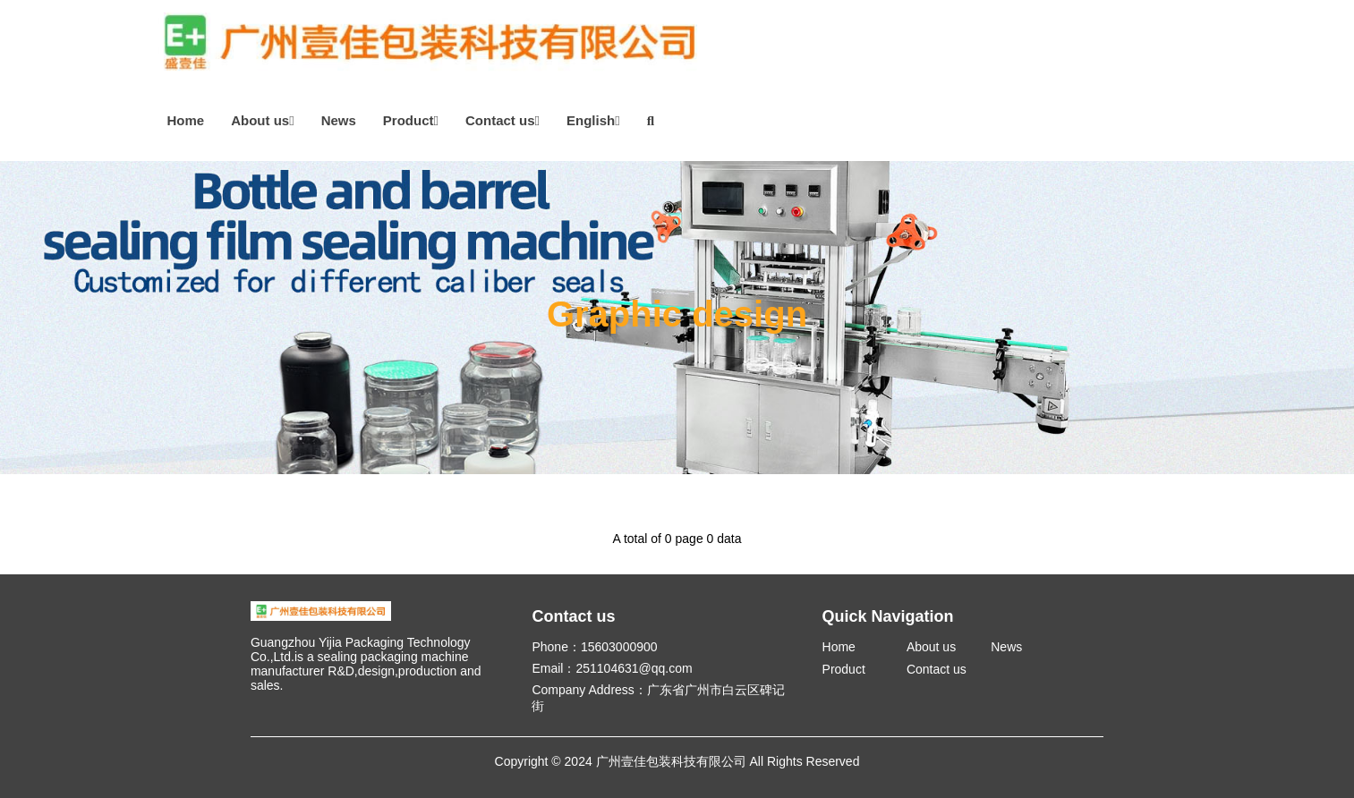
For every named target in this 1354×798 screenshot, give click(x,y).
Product (411, 120)
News (338, 120)
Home (186, 120)
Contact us (502, 120)
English (593, 120)
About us (262, 120)
